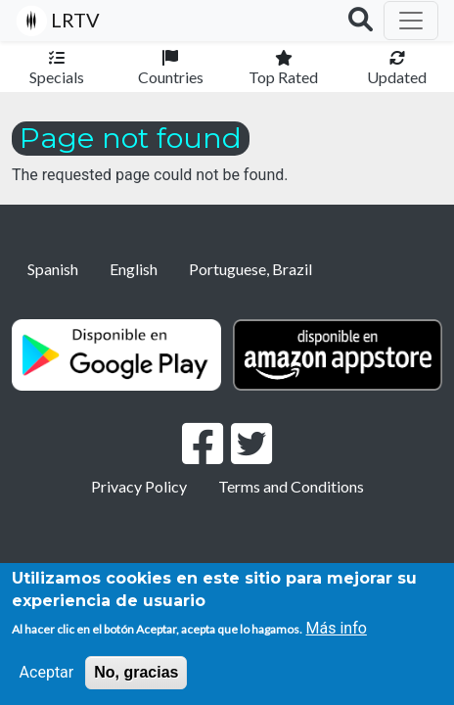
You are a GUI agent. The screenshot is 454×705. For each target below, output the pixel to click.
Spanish (52, 268)
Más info (336, 628)
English (134, 268)
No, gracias (136, 672)
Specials (56, 77)
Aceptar (47, 672)
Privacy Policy (139, 486)
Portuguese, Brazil (250, 268)
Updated (397, 77)
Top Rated (283, 77)
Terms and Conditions (291, 486)
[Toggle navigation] (411, 20)
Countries (171, 77)
